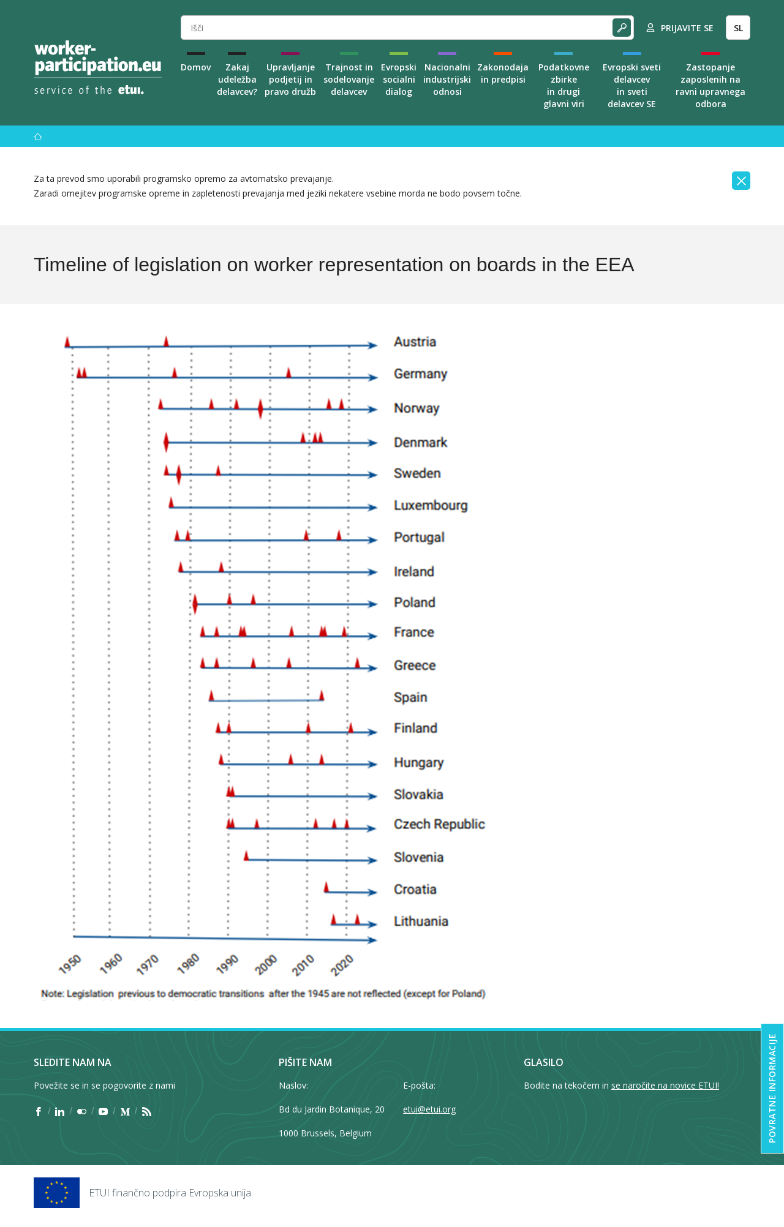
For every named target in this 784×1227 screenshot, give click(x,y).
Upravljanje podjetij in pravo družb (290, 79)
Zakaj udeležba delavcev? (237, 79)
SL (738, 28)
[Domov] (38, 136)
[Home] (98, 67)
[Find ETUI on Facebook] (38, 1111)
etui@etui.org (429, 1109)
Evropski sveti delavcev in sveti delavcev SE (632, 85)
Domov (196, 67)
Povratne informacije (772, 1088)
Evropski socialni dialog (399, 79)
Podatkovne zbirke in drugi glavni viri (563, 85)
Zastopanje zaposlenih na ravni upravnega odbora (710, 85)
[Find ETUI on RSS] (146, 1111)
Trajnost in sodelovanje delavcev (348, 79)
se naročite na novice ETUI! (665, 1085)
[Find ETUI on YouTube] (103, 1111)
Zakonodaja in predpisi (503, 73)
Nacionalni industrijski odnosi (447, 79)
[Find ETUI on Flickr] (81, 1111)
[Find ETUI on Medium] (125, 1111)
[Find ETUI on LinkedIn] (59, 1111)
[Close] (741, 180)
